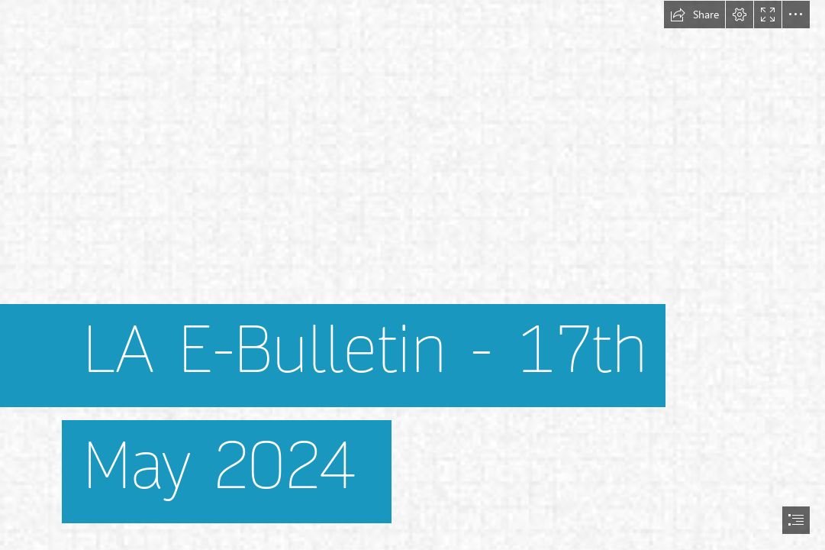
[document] (412, 275)
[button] (694, 14)
